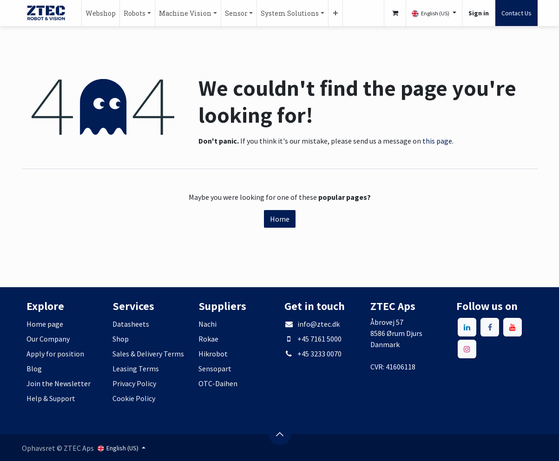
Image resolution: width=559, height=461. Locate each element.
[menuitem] (100, 13)
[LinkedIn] (467, 327)
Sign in (478, 13)
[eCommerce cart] (395, 13)
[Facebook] (489, 327)
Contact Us (516, 13)
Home (279, 219)
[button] (280, 434)
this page (437, 140)
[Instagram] (467, 349)
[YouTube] (512, 327)
